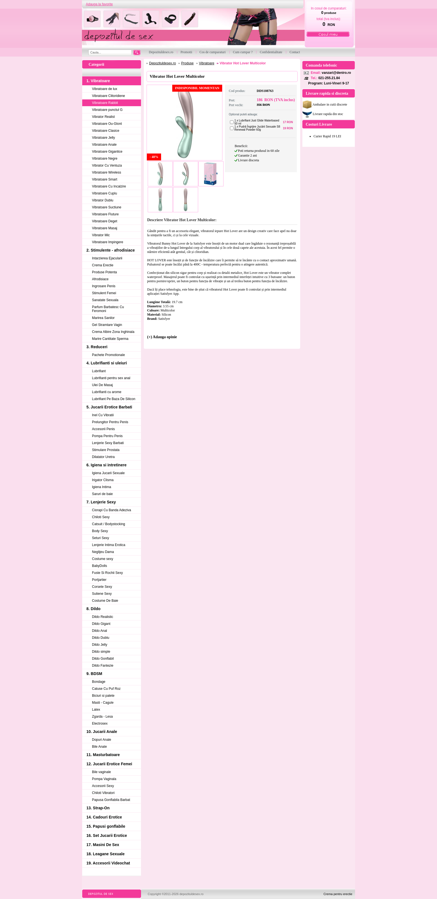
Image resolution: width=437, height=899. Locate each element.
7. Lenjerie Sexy (101, 502)
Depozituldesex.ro (162, 63)
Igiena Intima (101, 487)
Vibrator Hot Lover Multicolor (243, 63)
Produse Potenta (104, 272)
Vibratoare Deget (104, 221)
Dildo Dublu (100, 638)
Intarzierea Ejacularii (107, 258)
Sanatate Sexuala (105, 300)
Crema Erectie (102, 265)
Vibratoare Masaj (104, 228)
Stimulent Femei (104, 293)
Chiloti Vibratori (103, 793)
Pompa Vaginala (104, 779)
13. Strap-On (98, 808)
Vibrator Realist (103, 117)
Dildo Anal (99, 631)
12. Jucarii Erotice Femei (109, 764)
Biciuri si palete (103, 696)
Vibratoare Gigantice (107, 152)
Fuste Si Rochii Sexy (107, 573)
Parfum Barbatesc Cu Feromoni (108, 309)
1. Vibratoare (98, 81)
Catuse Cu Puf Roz (106, 689)
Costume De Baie (105, 601)
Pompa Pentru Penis (107, 436)
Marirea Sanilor (103, 318)
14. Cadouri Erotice (104, 817)
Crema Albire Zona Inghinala (113, 332)
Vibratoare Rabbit (105, 103)
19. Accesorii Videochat (108, 863)
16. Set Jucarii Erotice (106, 835)
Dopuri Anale (101, 740)
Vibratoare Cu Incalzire (109, 186)
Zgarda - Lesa (102, 716)
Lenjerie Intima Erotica (108, 545)
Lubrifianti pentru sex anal (111, 378)
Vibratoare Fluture (105, 214)
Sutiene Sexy (102, 594)
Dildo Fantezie (102, 665)
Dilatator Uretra (103, 457)
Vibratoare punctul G (107, 110)
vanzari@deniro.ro (336, 73)
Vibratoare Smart (104, 179)
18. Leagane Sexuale (105, 854)
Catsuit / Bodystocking (108, 524)
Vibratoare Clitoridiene (108, 96)
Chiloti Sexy (101, 517)
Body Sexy (100, 531)
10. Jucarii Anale (101, 731)
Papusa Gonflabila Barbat (111, 800)
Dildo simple (101, 652)
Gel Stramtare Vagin (107, 325)
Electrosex (100, 723)
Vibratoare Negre (104, 158)
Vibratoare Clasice (105, 131)
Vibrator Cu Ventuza (107, 165)
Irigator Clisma (102, 480)
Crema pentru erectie (338, 894)
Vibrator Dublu (102, 200)
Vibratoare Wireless (106, 172)
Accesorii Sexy (103, 786)
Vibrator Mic (101, 235)
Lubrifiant (99, 371)
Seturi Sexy (100, 538)
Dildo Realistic (102, 617)
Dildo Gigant (101, 624)
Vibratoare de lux (104, 89)
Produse (187, 63)
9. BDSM (94, 673)
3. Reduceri (96, 347)
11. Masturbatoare (103, 754)
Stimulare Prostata (106, 450)
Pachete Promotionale (108, 355)
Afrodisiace (100, 279)
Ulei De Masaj (102, 385)
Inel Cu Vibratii (103, 415)
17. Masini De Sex (102, 844)
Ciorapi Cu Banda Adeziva (111, 510)
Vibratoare (206, 63)
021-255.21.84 (329, 78)
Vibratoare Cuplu (104, 193)
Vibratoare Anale (104, 145)
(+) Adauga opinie (162, 337)
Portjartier (99, 580)
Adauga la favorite (99, 4)
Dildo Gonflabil (103, 659)
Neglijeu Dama (103, 552)
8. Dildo (93, 608)
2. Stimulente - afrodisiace (110, 250)
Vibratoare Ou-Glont (107, 124)
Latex (96, 710)
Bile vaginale (101, 772)
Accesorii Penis (103, 429)
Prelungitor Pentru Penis (110, 422)
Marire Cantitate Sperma (110, 339)
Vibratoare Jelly (103, 138)
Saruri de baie (102, 494)
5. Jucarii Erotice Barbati (109, 407)
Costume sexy (102, 559)
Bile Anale (99, 747)
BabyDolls (99, 566)
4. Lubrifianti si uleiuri (106, 363)
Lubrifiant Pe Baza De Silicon (113, 399)
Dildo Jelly (99, 645)
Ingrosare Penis (103, 286)
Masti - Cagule (102, 703)
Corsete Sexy (102, 587)
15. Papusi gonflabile (105, 826)
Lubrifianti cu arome (106, 392)
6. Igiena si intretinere (106, 465)
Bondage (98, 682)
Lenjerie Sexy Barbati (108, 443)
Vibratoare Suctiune (106, 207)
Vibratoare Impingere (107, 242)
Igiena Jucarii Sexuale (108, 473)
